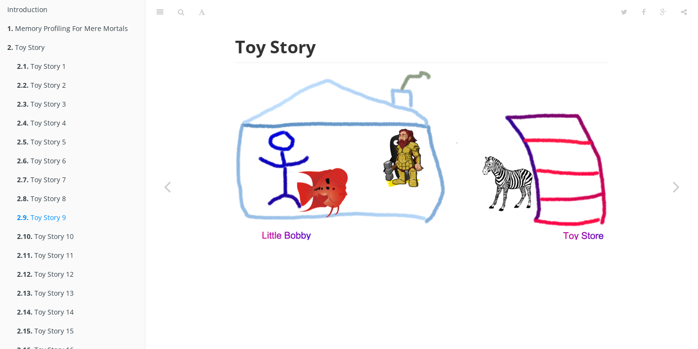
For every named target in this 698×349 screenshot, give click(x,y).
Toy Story (26, 47)
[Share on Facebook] (644, 12)
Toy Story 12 (45, 274)
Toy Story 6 (41, 160)
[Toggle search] (181, 12)
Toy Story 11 (45, 255)
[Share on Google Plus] (663, 12)
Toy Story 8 (41, 198)
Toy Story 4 (41, 122)
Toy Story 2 (41, 85)
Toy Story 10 (45, 236)
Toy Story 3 (41, 104)
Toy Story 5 (41, 141)
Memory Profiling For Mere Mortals (67, 28)
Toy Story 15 (45, 330)
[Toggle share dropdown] (684, 12)
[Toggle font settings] (201, 12)
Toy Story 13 (45, 293)
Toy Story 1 (41, 66)
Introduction (27, 9)
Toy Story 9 (41, 217)
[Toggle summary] (160, 12)
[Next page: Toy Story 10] (676, 186)
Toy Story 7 (41, 179)
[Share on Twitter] (624, 12)
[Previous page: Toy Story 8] (167, 186)
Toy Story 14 (45, 312)
